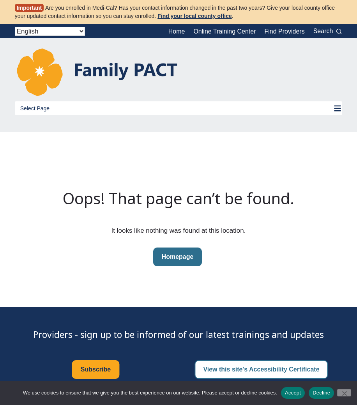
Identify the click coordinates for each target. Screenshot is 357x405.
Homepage (178, 256)
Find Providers (285, 31)
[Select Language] (50, 31)
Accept (293, 393)
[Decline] (344, 392)
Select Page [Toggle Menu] (35, 108)
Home (176, 31)
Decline (321, 393)
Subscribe (96, 369)
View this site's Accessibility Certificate (261, 369)
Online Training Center (224, 31)
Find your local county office (194, 16)
